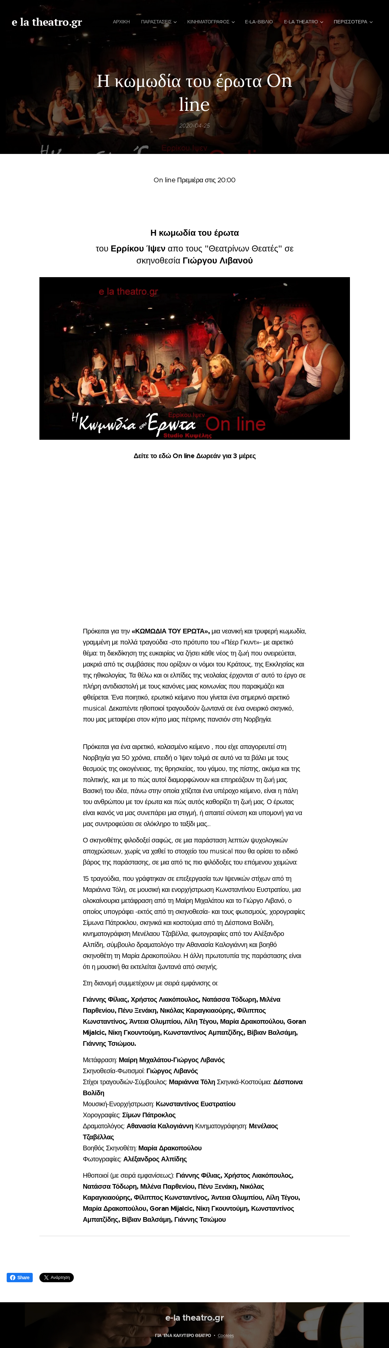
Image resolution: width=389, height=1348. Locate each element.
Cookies (226, 1335)
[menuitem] (164, 21)
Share (19, 1277)
